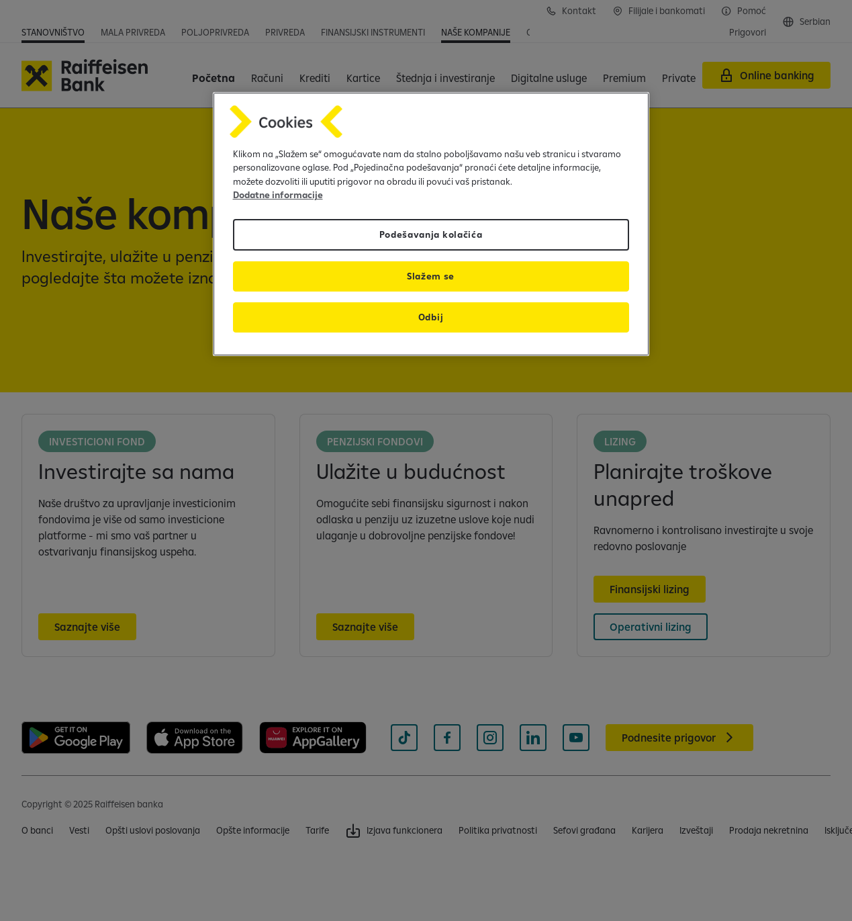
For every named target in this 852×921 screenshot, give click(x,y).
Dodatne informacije (278, 195)
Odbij (430, 317)
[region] (431, 224)
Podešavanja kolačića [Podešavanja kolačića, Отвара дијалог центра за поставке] (431, 234)
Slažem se (431, 276)
